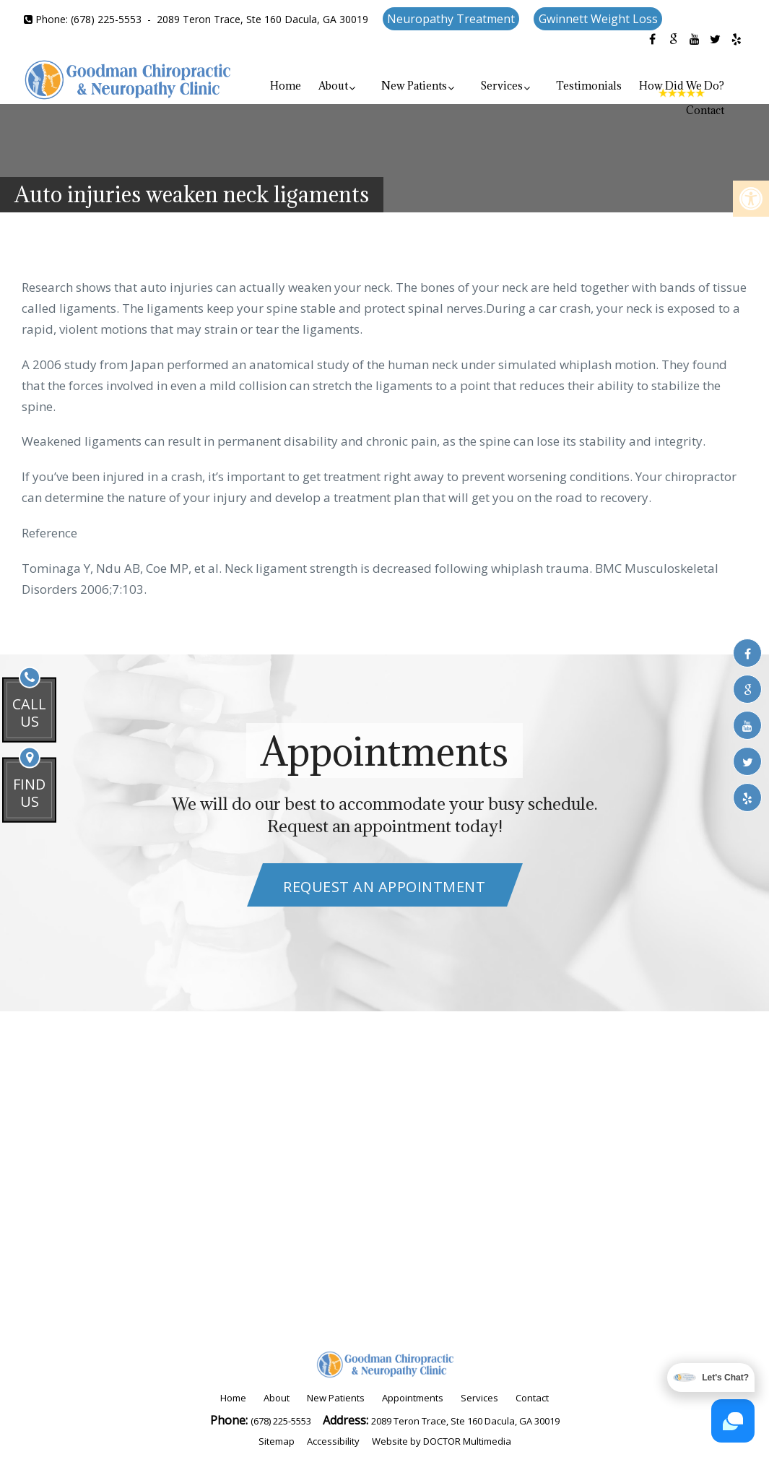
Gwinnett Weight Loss (598, 19)
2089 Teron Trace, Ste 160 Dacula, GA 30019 (262, 19)
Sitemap (276, 1441)
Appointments (412, 1397)
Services (501, 85)
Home (285, 85)
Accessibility (333, 1441)
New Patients (414, 85)
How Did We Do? (681, 85)
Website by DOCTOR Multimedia (441, 1441)
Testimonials (589, 85)
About (333, 85)
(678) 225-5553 (106, 19)
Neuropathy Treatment (451, 19)
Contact (705, 110)
